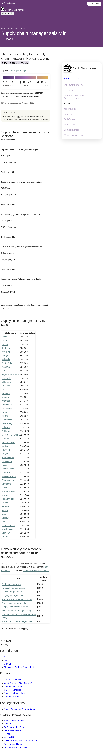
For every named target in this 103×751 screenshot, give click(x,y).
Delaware (6, 427)
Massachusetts (8, 442)
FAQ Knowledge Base (14, 727)
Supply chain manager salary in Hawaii (33, 36)
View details (7, 13)
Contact (7, 723)
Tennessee (7, 408)
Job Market (70, 108)
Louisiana (6, 386)
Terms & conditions (13, 730)
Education (69, 114)
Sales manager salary (12, 591)
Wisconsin (6, 378)
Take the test (94, 3)
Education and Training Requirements (76, 97)
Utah (4, 370)
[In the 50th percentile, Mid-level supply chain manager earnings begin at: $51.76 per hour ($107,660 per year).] (25, 219)
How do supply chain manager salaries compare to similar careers (25, 119)
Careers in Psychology (14, 693)
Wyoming (6, 352)
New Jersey (7, 423)
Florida (5, 536)
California (6, 431)
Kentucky (6, 348)
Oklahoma (6, 382)
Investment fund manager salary (16, 610)
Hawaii (5, 503)
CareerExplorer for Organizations (19, 709)
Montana (6, 393)
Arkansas (6, 401)
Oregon (5, 344)
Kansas (5, 337)
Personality (70, 124)
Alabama (6, 367)
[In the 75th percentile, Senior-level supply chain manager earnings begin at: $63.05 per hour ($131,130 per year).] (25, 186)
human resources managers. (36, 570)
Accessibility (9, 737)
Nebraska (6, 359)
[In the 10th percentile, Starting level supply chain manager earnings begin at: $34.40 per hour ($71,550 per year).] (25, 284)
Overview (69, 90)
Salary (67, 103)
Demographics (71, 130)
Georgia (5, 355)
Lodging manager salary (13, 595)
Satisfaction (70, 119)
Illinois (4, 487)
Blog (6, 657)
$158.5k (42, 83)
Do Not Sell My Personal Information (21, 740)
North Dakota (8, 499)
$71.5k (8, 83)
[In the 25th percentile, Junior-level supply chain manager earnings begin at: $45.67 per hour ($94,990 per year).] (25, 251)
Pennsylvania (8, 469)
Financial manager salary (13, 588)
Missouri (5, 518)
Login (6, 660)
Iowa (4, 514)
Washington (7, 461)
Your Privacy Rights (13, 744)
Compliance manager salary (15, 603)
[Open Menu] (44, 3)
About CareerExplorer (14, 720)
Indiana (5, 416)
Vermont (5, 506)
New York (6, 450)
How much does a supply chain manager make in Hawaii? (23, 117)
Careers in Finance (13, 686)
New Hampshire (9, 476)
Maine (4, 340)
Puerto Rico (7, 420)
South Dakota (8, 363)
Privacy (7, 734)
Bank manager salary (11, 584)
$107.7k (25, 83)
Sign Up (7, 664)
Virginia (5, 446)
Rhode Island (8, 457)
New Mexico (7, 529)
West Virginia (8, 480)
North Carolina (8, 491)
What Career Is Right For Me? (18, 683)
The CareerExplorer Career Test (19, 667)
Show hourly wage (18, 71)
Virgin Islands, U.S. (10, 374)
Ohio (4, 521)
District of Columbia (11, 435)
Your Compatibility (73, 85)
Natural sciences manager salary (17, 599)
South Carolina (8, 525)
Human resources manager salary (17, 621)
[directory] (25, 116)
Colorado (6, 438)
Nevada (5, 397)
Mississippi (7, 404)
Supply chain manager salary (15, 607)
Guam (4, 389)
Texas (4, 465)
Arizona (5, 495)
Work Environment (73, 135)
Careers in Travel (12, 696)
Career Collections (12, 680)
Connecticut (7, 472)
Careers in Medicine (13, 690)
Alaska (5, 510)
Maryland (6, 453)
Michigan (6, 533)
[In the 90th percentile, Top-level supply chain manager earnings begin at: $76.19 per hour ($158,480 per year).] (25, 154)
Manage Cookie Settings (15, 747)
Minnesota (6, 484)
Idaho (4, 412)
